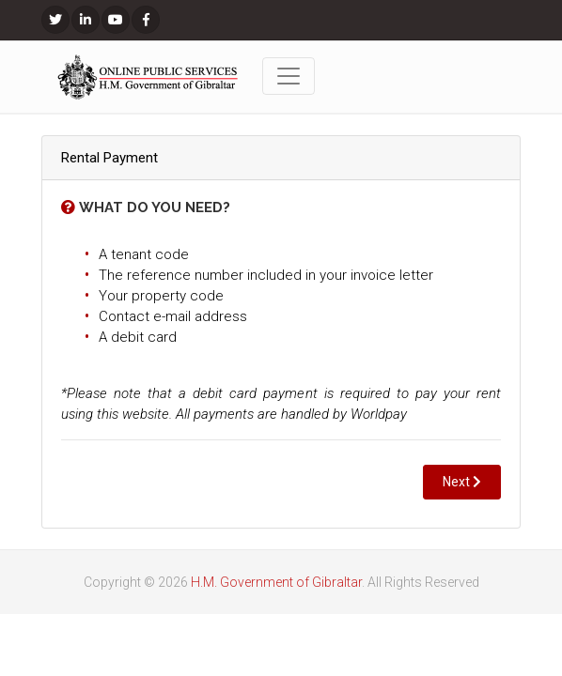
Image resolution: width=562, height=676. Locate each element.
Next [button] (462, 481)
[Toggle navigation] (288, 76)
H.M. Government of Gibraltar (276, 582)
